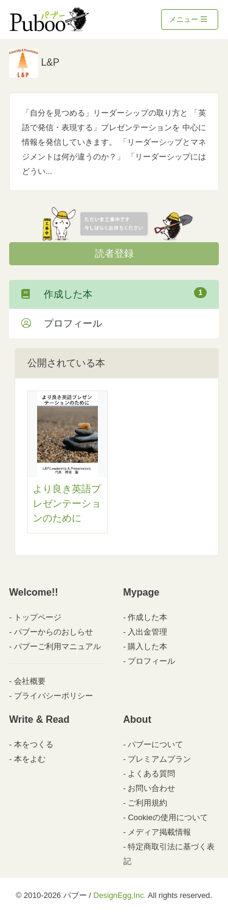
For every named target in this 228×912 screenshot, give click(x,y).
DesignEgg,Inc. (119, 895)
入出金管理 (147, 631)
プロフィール (61, 323)
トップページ (37, 617)
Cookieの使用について (167, 817)
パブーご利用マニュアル (57, 646)
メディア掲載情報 (159, 832)
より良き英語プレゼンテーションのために (67, 503)
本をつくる (34, 744)
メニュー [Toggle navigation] (188, 19)
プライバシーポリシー (53, 695)
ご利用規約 (147, 802)
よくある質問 (151, 773)
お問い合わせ (151, 788)
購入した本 (147, 646)
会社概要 (30, 681)
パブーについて (155, 744)
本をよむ (30, 759)
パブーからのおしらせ (53, 631)
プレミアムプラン (159, 759)
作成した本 (114, 293)
